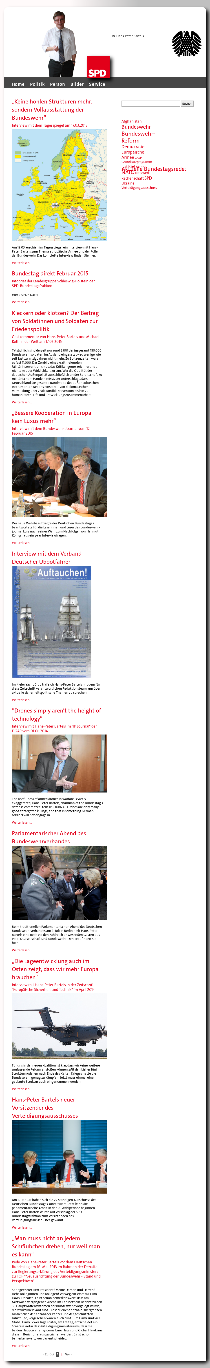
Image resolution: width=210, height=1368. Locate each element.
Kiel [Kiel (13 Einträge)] (131, 166)
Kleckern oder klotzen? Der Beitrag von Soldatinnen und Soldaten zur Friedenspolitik (55, 321)
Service (97, 84)
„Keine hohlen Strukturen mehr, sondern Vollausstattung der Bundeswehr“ (52, 109)
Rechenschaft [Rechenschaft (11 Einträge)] (133, 178)
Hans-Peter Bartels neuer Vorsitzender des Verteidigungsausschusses (45, 1107)
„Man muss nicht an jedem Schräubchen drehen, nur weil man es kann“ (56, 1246)
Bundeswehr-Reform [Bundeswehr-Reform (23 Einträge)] (138, 137)
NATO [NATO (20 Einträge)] (128, 172)
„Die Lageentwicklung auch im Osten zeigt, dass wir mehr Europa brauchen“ (55, 969)
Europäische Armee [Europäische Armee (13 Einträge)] (133, 155)
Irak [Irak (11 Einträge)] (125, 166)
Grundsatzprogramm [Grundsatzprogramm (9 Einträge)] (137, 162)
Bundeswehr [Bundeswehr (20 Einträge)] (136, 127)
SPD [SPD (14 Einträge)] (148, 178)
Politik (37, 84)
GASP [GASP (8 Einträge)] (138, 158)
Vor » (68, 1354)
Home (18, 84)
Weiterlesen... (22, 263)
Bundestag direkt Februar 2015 (50, 273)
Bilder (77, 84)
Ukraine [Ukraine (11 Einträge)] (128, 183)
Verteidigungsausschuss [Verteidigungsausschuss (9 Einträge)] (139, 188)
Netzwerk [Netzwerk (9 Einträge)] (142, 173)
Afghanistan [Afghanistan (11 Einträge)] (132, 121)
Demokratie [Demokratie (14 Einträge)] (133, 147)
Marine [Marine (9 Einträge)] (141, 167)
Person (57, 84)
